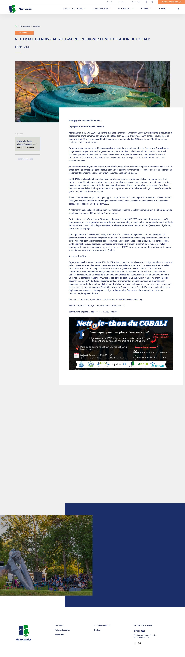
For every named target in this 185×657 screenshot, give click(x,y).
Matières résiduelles (62, 630)
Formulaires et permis (102, 625)
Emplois (97, 630)
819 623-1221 (139, 631)
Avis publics (59, 625)
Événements (59, 635)
